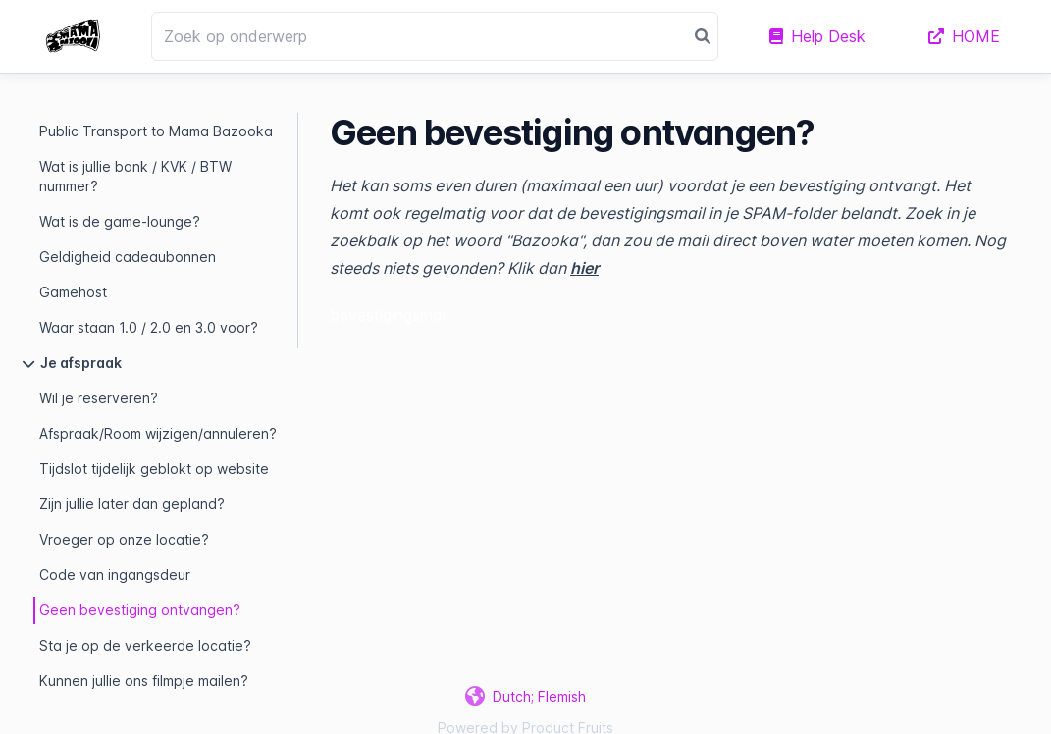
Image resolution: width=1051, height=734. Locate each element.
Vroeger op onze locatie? (124, 539)
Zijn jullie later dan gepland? (132, 504)
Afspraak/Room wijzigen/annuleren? (158, 433)
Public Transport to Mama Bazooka (156, 131)
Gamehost (73, 292)
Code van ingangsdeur (114, 574)
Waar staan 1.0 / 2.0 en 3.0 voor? (148, 327)
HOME (964, 36)
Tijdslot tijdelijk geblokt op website (154, 468)
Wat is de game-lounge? (119, 221)
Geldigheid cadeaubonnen (127, 256)
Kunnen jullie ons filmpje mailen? (143, 680)
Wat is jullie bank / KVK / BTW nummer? (135, 176)
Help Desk (817, 36)
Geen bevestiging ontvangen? (139, 610)
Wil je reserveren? (98, 398)
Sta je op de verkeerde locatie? (145, 645)
